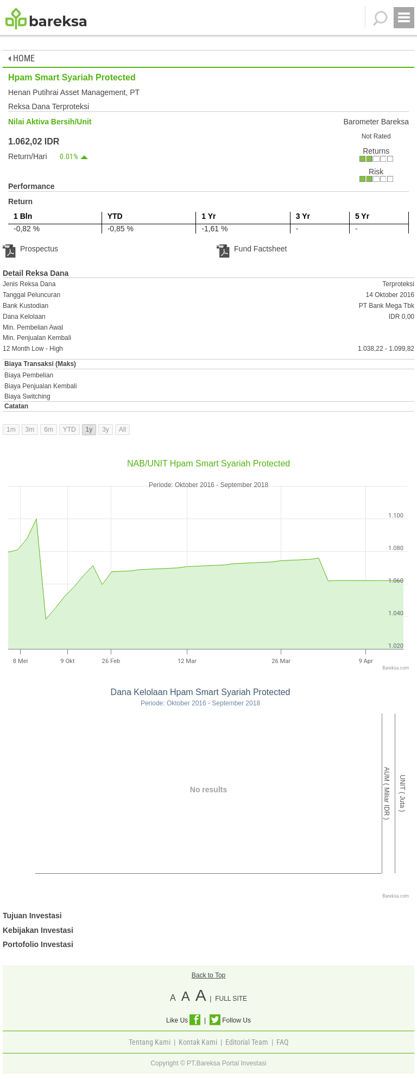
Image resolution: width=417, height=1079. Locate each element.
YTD (69, 429)
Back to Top (208, 975)
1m (11, 429)
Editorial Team (246, 1042)
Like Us (183, 1020)
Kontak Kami (198, 1042)
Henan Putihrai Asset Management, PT (74, 92)
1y (89, 429)
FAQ (282, 1042)
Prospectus (30, 248)
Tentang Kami (149, 1042)
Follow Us (230, 1020)
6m (48, 429)
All (122, 429)
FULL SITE (231, 998)
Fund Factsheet (252, 248)
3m (30, 429)
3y (105, 429)
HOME (21, 58)
